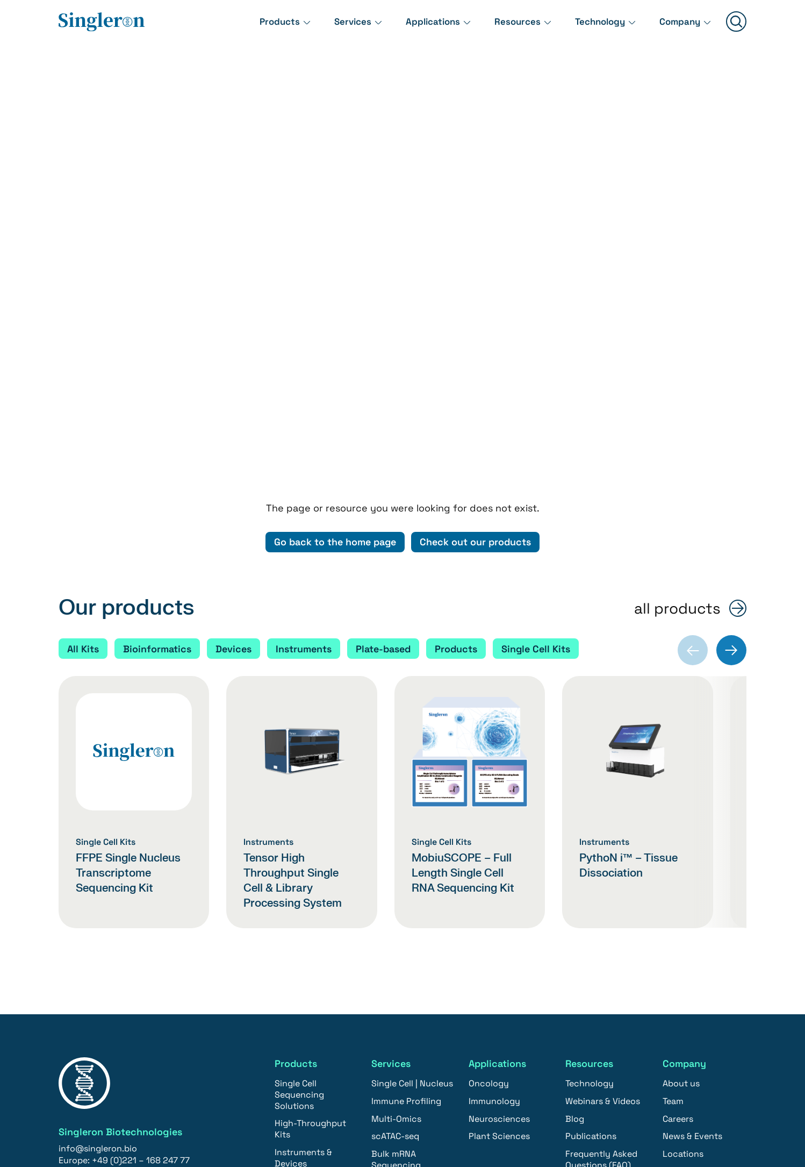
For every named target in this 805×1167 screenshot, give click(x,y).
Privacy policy (508, 1117)
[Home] (102, 27)
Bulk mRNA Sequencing (396, 968)
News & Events (692, 944)
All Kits (83, 457)
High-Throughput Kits (310, 937)
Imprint (447, 1117)
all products (677, 417)
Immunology (494, 909)
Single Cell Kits (537, 457)
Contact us (93, 1025)
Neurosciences (499, 927)
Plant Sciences (499, 944)
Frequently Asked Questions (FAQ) (601, 968)
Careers (678, 927)
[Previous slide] (693, 459)
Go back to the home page (334, 350)
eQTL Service (398, 1008)
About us (681, 892)
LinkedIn (632, 1117)
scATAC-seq (395, 944)
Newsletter (576, 1117)
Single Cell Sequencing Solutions (299, 903)
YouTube (685, 1117)
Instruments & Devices (303, 966)
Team (673, 909)
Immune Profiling (406, 909)
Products (262, 26)
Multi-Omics (396, 927)
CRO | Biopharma (405, 1026)
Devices (233, 457)
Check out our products (476, 350)
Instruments (304, 457)
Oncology (489, 892)
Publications (590, 944)
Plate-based (384, 457)
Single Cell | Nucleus (412, 892)
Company (678, 26)
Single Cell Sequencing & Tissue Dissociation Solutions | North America (314, 1029)
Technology (594, 26)
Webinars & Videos (602, 909)
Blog (574, 927)
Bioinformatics (157, 457)
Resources (509, 26)
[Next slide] (731, 459)
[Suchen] (736, 27)
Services (337, 26)
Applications (421, 26)
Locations (683, 962)
